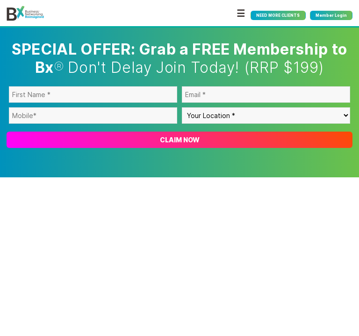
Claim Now (180, 140)
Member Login (331, 15)
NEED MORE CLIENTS (278, 15)
